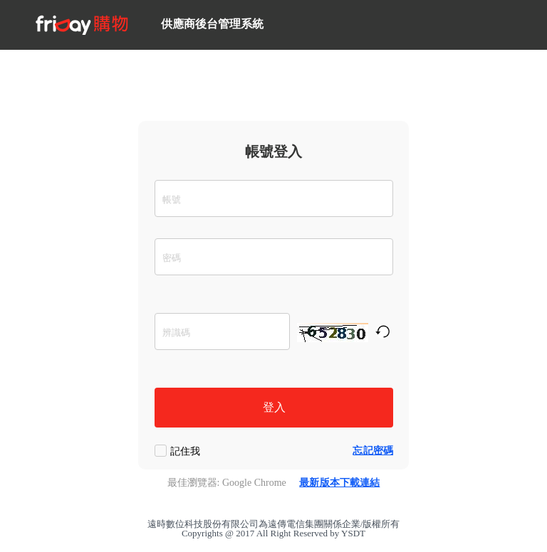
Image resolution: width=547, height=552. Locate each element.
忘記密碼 (373, 450)
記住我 (185, 451)
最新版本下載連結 (339, 482)
